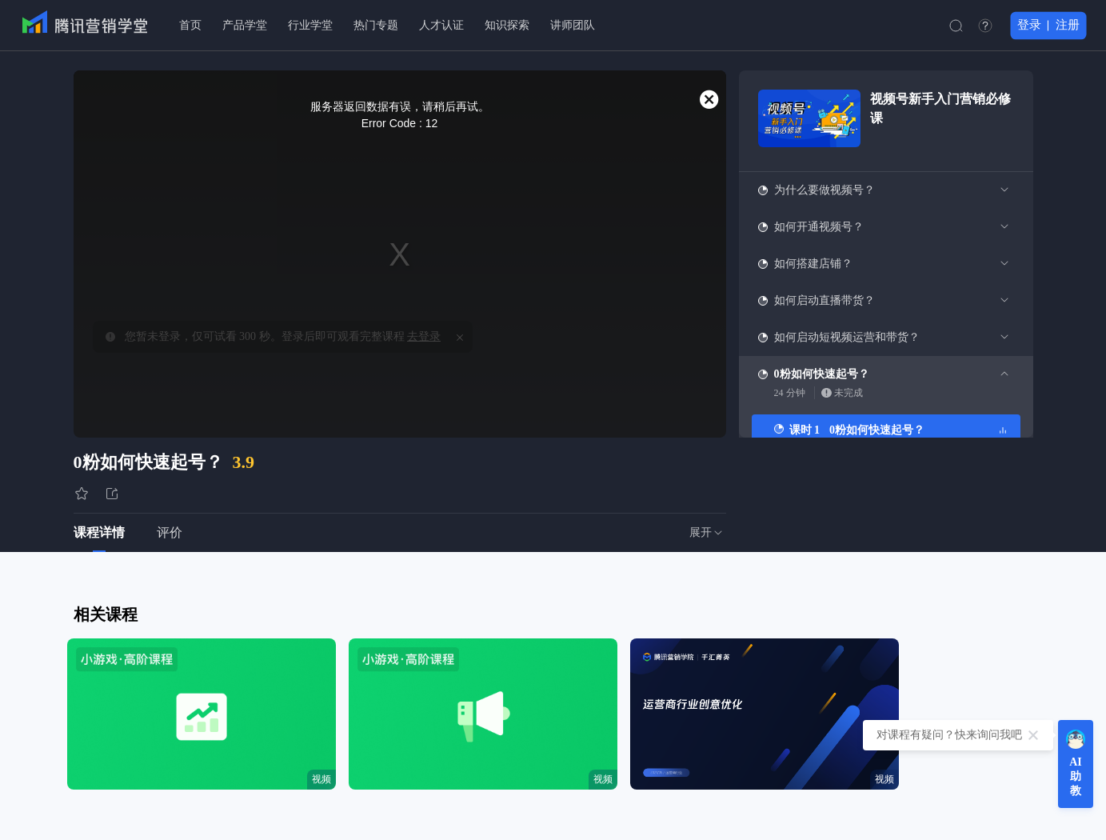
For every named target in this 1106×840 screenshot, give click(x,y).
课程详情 (99, 532)
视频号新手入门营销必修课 (940, 108)
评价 (169, 532)
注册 (1068, 24)
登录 (1029, 24)
